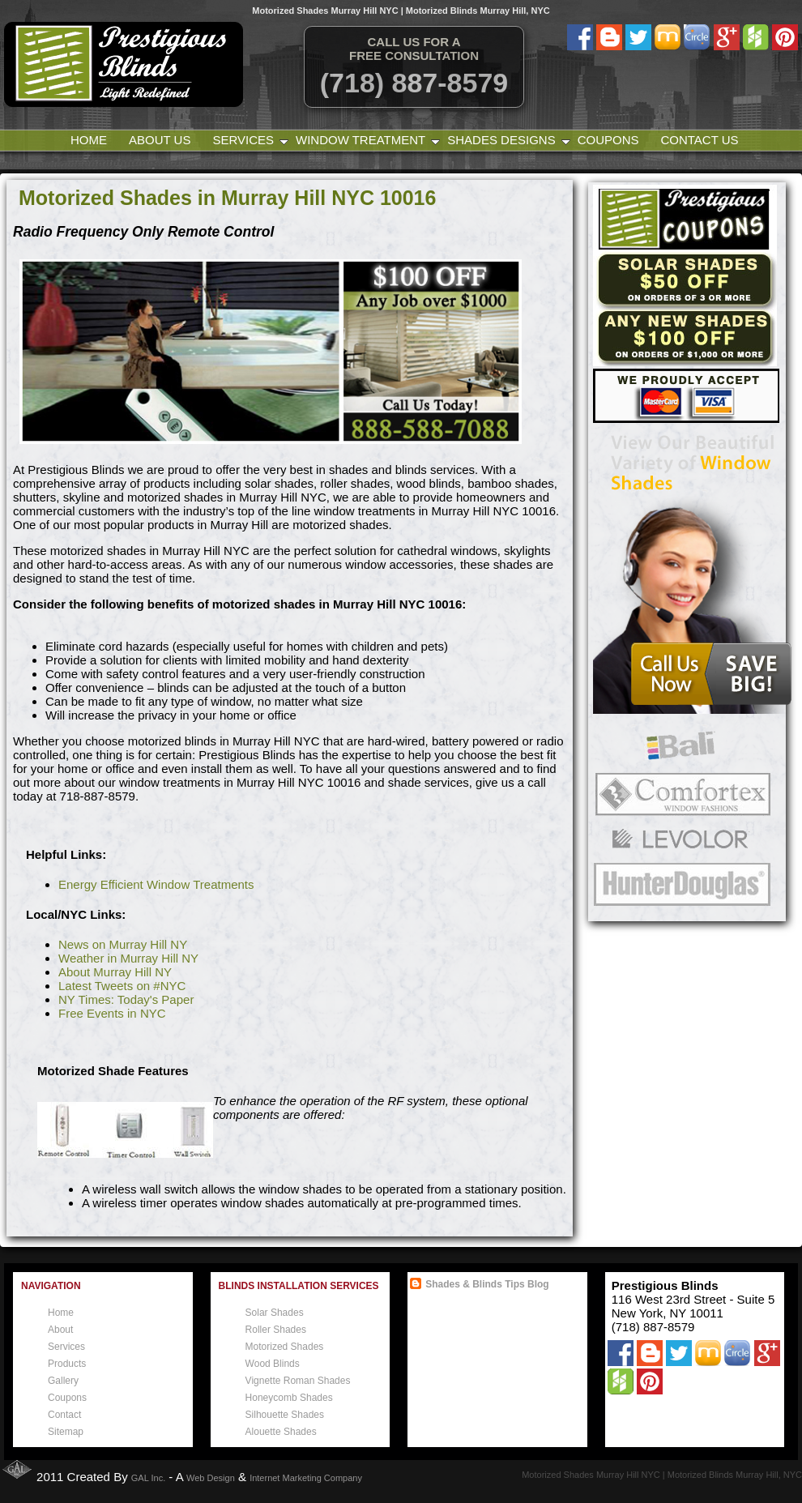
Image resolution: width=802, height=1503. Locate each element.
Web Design (210, 1478)
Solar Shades (274, 1312)
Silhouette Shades (284, 1414)
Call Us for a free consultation (414, 48)
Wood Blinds (272, 1363)
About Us (159, 140)
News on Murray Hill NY (122, 944)
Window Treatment (360, 140)
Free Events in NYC (112, 1013)
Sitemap (65, 1431)
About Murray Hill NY (115, 972)
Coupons (608, 140)
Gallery (63, 1380)
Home (88, 140)
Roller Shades (275, 1329)
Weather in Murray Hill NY (128, 958)
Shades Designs (501, 140)
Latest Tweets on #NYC (122, 986)
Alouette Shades (281, 1431)
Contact (64, 1414)
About (60, 1329)
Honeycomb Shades (289, 1397)
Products (67, 1363)
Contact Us (699, 140)
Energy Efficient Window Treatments (156, 884)
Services (247, 140)
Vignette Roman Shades (298, 1380)
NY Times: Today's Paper (126, 999)
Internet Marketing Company (306, 1478)
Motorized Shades (284, 1346)
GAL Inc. (148, 1478)
